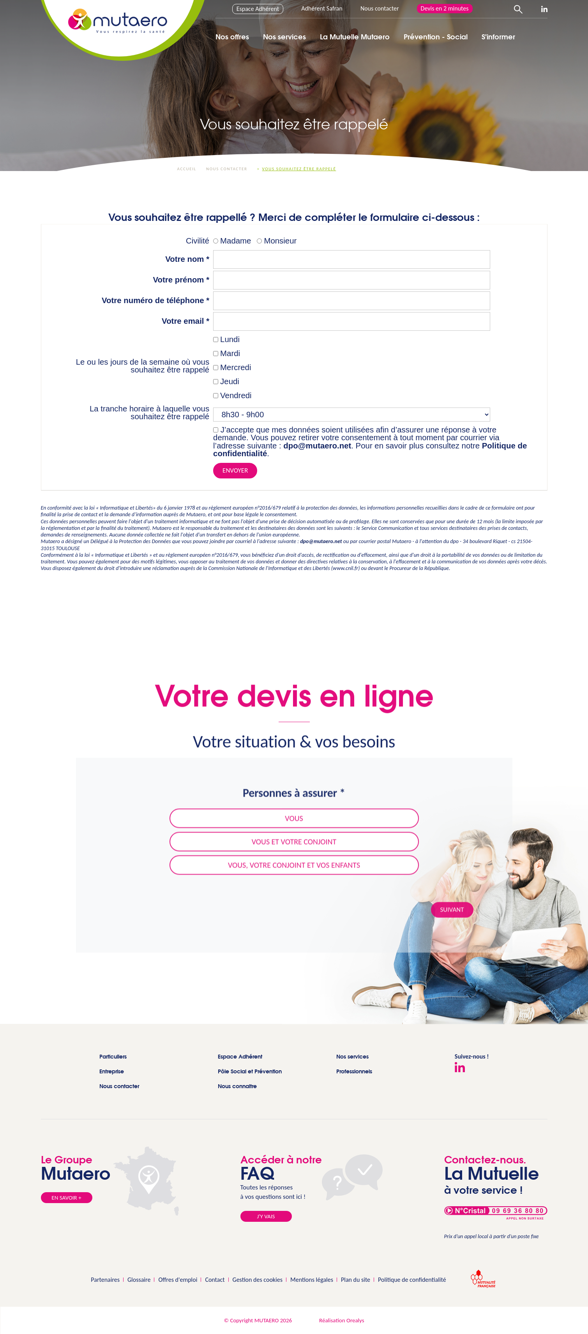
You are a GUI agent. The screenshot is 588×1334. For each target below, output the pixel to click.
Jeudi (229, 381)
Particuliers (113, 1056)
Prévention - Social (436, 36)
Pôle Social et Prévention (250, 1071)
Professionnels (354, 1071)
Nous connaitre (237, 1086)
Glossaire (138, 1279)
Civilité (197, 241)
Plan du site (355, 1279)
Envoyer (235, 470)
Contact (214, 1279)
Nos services (284, 36)
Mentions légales (311, 1279)
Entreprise (111, 1071)
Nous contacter (379, 8)
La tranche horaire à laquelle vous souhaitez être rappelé (149, 413)
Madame (235, 241)
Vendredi (236, 395)
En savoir (66, 1197)
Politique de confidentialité (412, 1279)
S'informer (498, 36)
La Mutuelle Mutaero (355, 36)
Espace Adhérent (258, 8)
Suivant (452, 916)
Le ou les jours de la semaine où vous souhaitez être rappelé (142, 366)
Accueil (186, 169)
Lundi (230, 339)
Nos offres (232, 36)
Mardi (230, 353)
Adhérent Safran (322, 8)
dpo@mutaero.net (317, 445)
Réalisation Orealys (341, 1320)
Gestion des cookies (258, 1279)
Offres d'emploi (177, 1279)
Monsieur (280, 241)
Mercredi (235, 367)
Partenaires (105, 1279)
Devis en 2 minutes (445, 8)
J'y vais (266, 1216)
